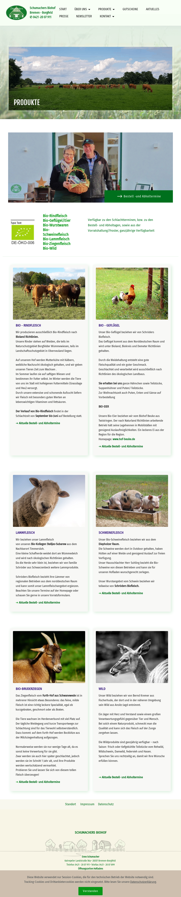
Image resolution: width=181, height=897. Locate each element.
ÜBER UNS (80, 9)
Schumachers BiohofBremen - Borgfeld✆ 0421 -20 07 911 (42, 12)
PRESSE (63, 16)
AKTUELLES (152, 9)
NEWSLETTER (84, 16)
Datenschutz (106, 804)
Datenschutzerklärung (143, 888)
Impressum (87, 804)
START (63, 9)
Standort (70, 804)
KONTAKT (105, 16)
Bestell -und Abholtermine (139, 196)
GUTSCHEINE (130, 9)
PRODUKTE (104, 9)
